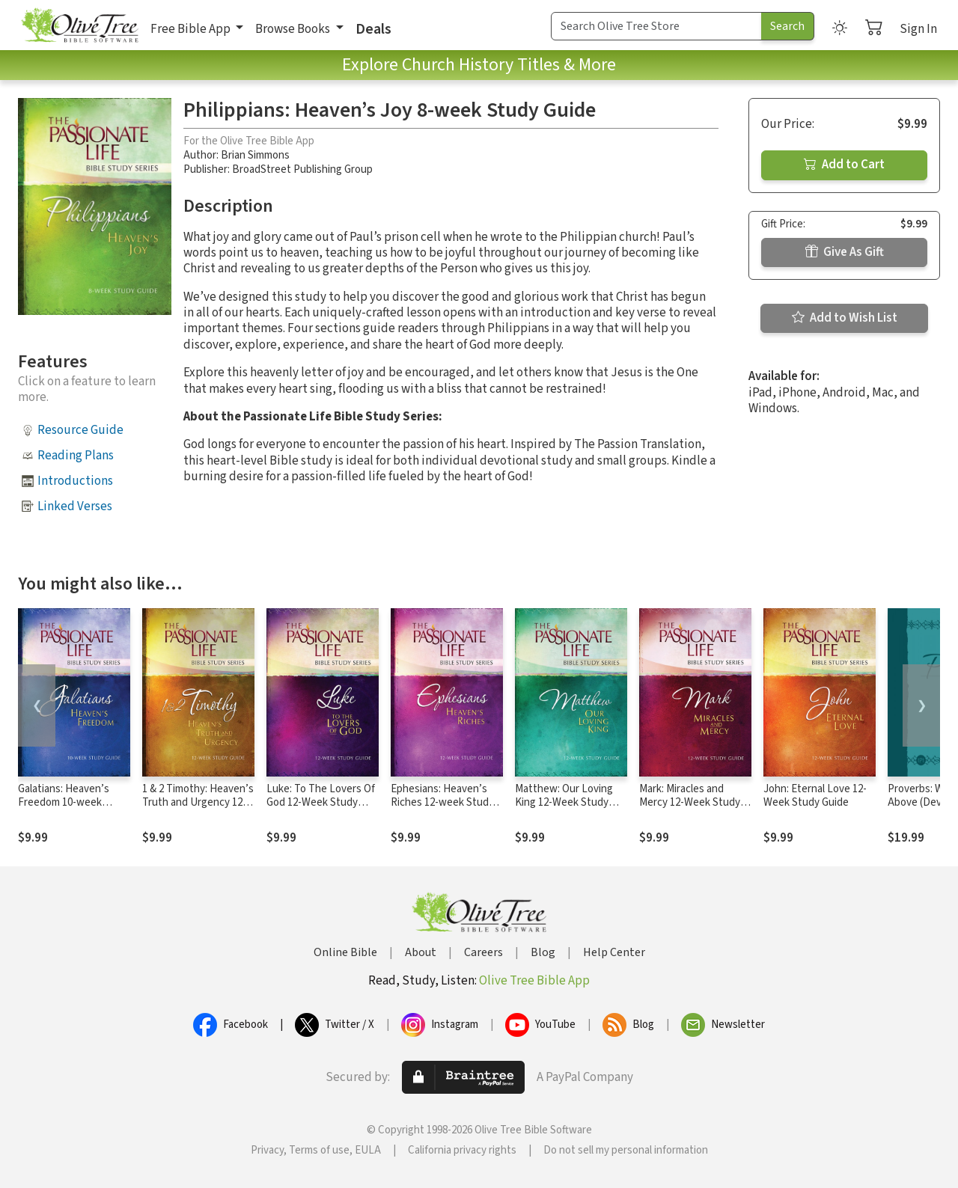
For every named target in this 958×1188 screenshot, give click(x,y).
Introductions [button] (75, 481)
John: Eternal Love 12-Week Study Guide (815, 796)
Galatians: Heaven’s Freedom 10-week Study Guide (63, 803)
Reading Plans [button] (75, 456)
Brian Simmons (255, 155)
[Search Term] (656, 26)
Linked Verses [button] (74, 506)
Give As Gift (844, 252)
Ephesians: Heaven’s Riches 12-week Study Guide (442, 803)
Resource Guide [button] (80, 430)
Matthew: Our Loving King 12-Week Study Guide (564, 803)
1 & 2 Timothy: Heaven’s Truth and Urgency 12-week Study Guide (198, 803)
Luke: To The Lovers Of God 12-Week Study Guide (320, 803)
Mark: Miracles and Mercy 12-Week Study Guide (689, 803)
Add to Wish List (844, 318)
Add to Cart (844, 165)
